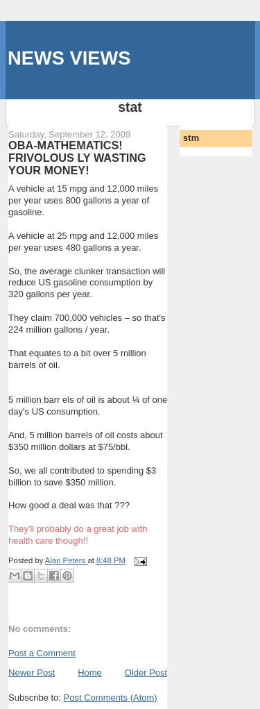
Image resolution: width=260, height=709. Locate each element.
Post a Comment (42, 653)
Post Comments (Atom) (110, 697)
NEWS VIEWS (69, 58)
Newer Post (31, 672)
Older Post (146, 672)
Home (90, 672)
